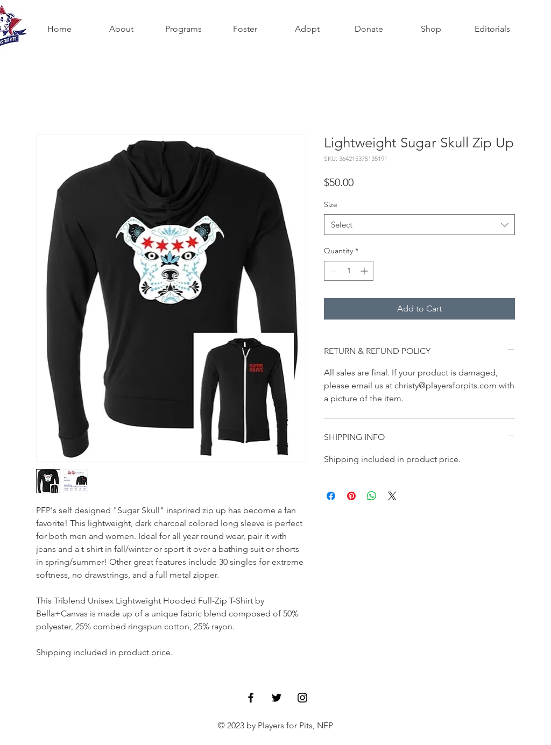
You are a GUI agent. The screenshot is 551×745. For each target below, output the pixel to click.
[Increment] (365, 270)
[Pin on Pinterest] (351, 495)
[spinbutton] (348, 270)
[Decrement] (332, 270)
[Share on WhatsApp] (371, 495)
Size (330, 204)
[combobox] (419, 224)
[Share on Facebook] (330, 495)
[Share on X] (392, 495)
